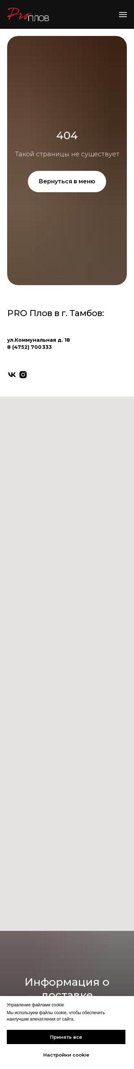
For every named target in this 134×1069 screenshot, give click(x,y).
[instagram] (23, 374)
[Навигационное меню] (123, 14)
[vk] (12, 374)
